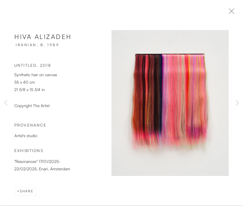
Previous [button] (5, 103)
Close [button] (234, 13)
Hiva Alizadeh (43, 39)
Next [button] (237, 103)
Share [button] (27, 193)
